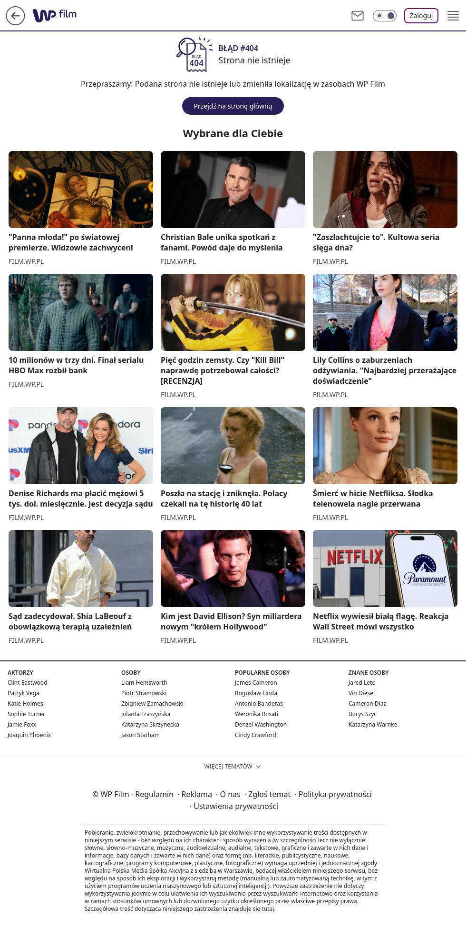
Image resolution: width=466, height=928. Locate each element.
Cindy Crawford (255, 735)
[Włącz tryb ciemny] (385, 15)
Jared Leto (362, 683)
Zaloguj (421, 15)
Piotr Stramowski (143, 693)
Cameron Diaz (367, 703)
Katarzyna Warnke (373, 724)
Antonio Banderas (259, 703)
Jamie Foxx (22, 724)
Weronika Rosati (256, 714)
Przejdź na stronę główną (233, 105)
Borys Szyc (363, 714)
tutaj (268, 909)
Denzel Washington (261, 724)
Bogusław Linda (256, 693)
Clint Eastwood (27, 683)
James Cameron (256, 683)
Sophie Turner (26, 714)
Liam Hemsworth (144, 683)
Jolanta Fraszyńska (145, 714)
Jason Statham (140, 735)
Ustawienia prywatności (234, 806)
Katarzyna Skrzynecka (150, 724)
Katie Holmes (25, 703)
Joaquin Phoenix (29, 735)
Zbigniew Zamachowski (152, 703)
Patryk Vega (23, 693)
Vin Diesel (362, 693)
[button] (453, 15)
